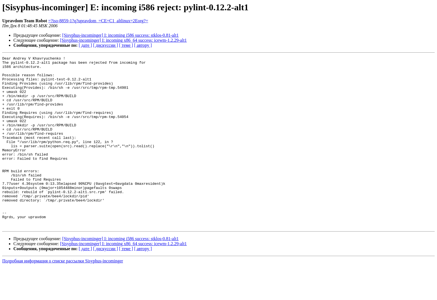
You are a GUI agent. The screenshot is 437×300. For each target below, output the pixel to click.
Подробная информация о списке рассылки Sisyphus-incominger (62, 295)
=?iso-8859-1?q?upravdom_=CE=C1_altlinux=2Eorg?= (98, 20)
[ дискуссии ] (105, 45)
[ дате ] (85, 45)
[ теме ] (126, 45)
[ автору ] (143, 45)
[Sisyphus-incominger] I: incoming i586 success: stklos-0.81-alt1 (120, 35)
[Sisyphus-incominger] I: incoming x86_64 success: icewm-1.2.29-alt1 (123, 40)
